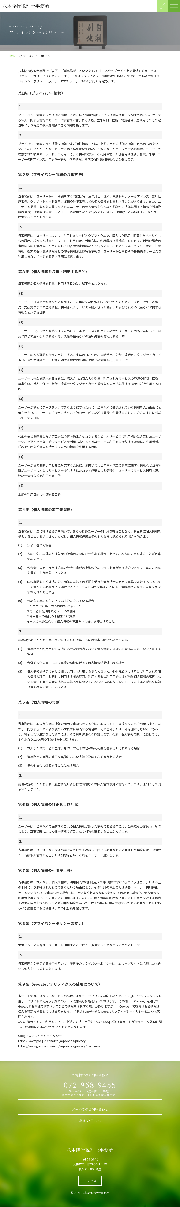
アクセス (90, 1181)
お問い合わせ (90, 1120)
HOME (13, 56)
